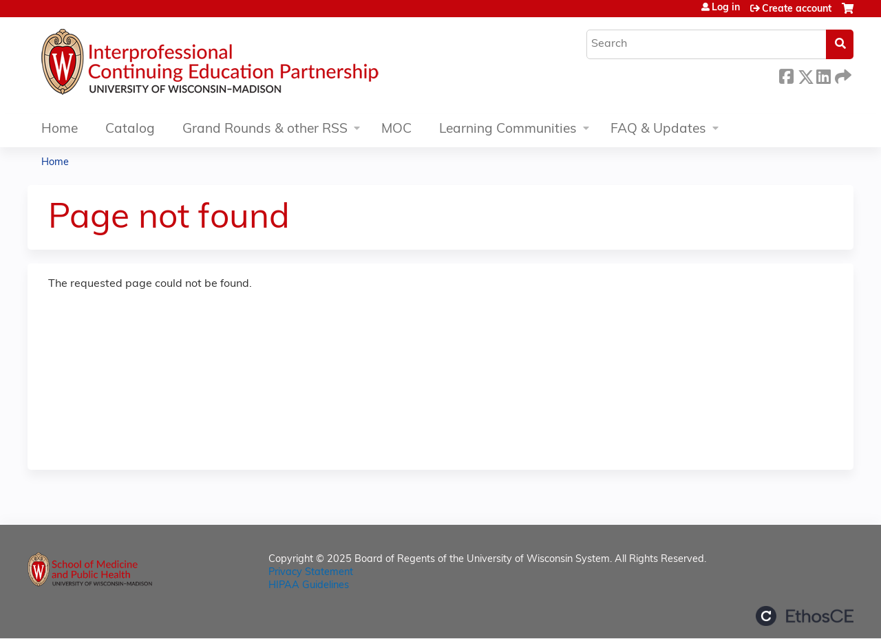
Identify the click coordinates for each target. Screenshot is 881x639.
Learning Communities (508, 129)
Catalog (130, 129)
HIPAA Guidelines (308, 586)
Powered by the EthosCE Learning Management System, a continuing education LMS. (804, 616)
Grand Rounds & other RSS (265, 129)
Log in (726, 8)
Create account (796, 9)
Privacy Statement (310, 572)
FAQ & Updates (658, 129)
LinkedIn (823, 74)
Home (59, 129)
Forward (842, 74)
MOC (396, 129)
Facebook (786, 74)
